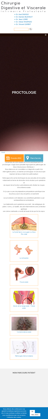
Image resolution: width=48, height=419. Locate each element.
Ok (32, 411)
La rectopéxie (24, 258)
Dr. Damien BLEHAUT (24, 17)
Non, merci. (35, 414)
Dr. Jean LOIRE (22, 19)
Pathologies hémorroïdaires (24, 356)
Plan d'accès (35, 158)
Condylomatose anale (24, 332)
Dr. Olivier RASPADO (24, 22)
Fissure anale (24, 282)
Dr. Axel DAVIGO (22, 14)
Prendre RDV (16, 158)
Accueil (3, 152)
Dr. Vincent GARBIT (23, 24)
